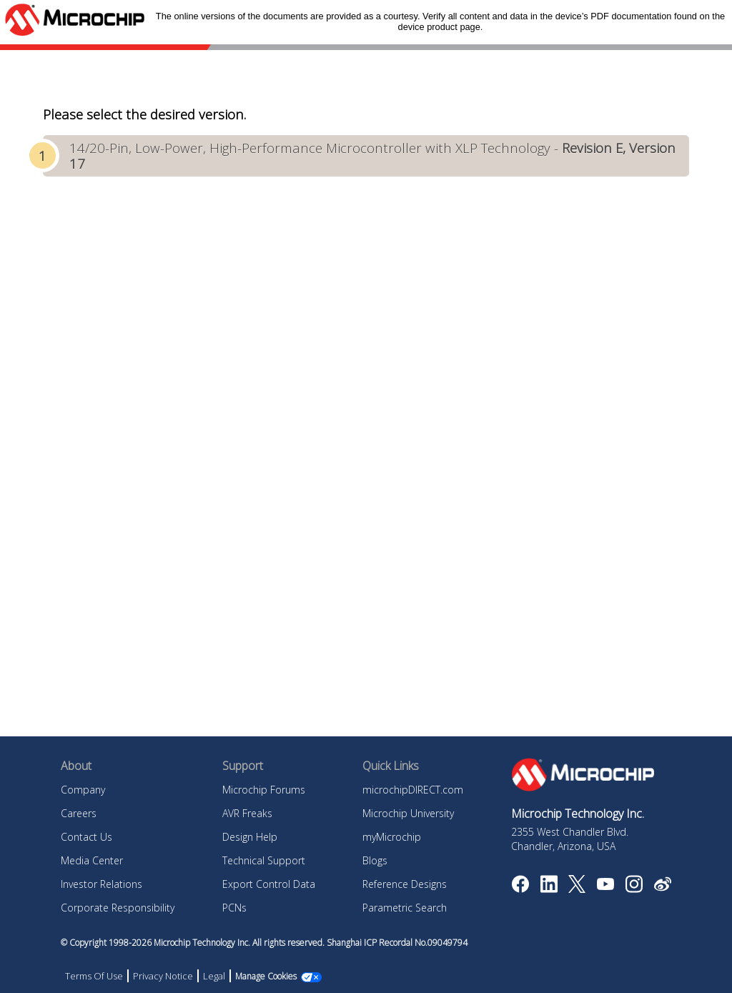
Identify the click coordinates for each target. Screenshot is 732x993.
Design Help (249, 837)
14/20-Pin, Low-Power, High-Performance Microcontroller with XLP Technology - (372, 155)
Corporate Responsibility (117, 907)
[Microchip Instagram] (634, 888)
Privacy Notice (163, 975)
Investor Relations (101, 884)
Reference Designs (404, 884)
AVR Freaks (247, 813)
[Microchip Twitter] (576, 888)
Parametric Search (404, 907)
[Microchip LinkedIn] (549, 888)
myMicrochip (391, 837)
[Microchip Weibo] (662, 887)
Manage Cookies (266, 976)
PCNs (234, 907)
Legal (214, 975)
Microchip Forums (263, 789)
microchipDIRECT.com (412, 789)
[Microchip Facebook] (520, 888)
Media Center (92, 860)
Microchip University (408, 813)
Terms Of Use (94, 975)
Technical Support (263, 860)
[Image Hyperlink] (605, 886)
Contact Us (86, 837)
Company (83, 789)
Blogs (374, 860)
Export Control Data (268, 884)
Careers (79, 813)
